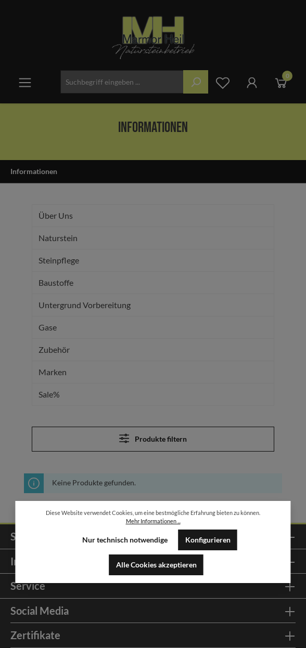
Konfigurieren (208, 540)
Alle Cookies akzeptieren (156, 565)
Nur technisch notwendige (125, 540)
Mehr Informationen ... (153, 521)
